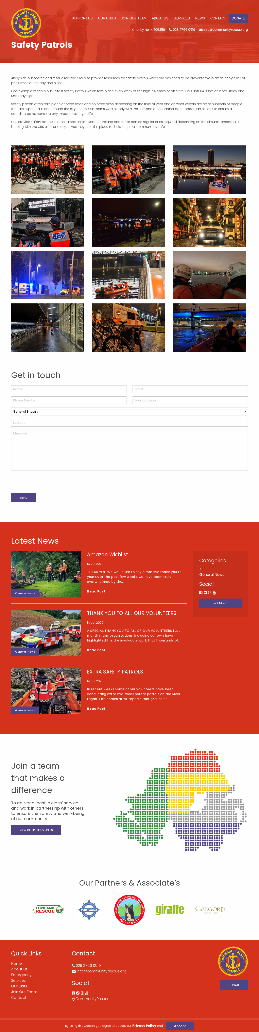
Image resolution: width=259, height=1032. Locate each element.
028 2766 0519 (184, 29)
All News (220, 603)
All (201, 569)
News (200, 18)
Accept (180, 1026)
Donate (238, 18)
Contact (218, 18)
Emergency (21, 974)
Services (182, 18)
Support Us (82, 18)
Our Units (107, 18)
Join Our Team (133, 18)
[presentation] (42, 482)
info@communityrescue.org (226, 29)
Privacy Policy (144, 1025)
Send (23, 497)
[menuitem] (82, 18)
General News (211, 574)
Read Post (96, 591)
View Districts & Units (36, 830)
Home (16, 963)
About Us (160, 18)
